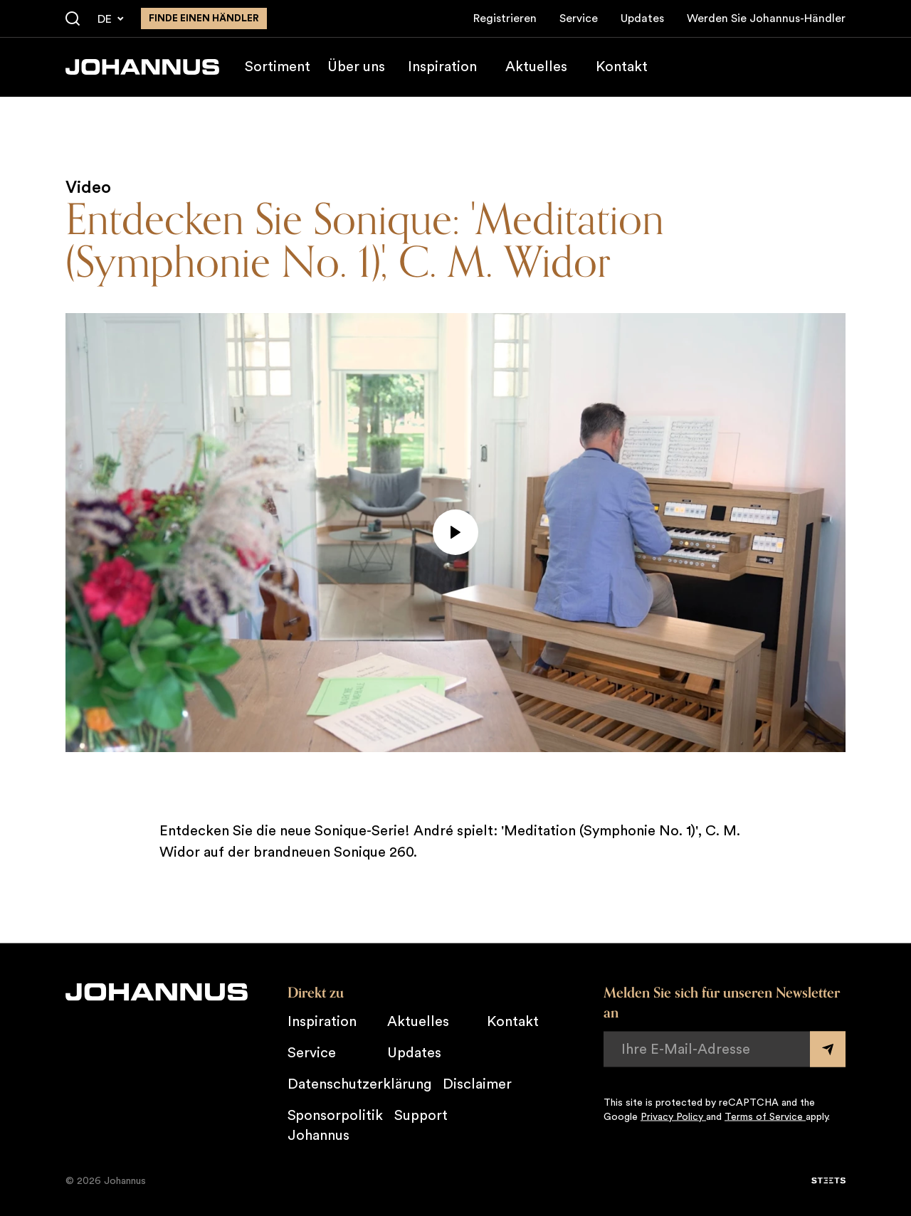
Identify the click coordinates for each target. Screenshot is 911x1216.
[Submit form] (828, 1049)
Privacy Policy (673, 1116)
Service (578, 18)
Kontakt (622, 67)
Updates (642, 18)
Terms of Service (765, 1116)
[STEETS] (828, 1180)
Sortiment (277, 67)
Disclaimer (477, 1084)
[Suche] (72, 19)
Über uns (356, 67)
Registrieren (505, 18)
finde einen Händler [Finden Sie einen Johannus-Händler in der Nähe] (204, 18)
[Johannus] (142, 67)
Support (421, 1115)
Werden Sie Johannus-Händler (766, 18)
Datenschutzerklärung (359, 1084)
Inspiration (442, 67)
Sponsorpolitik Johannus (335, 1125)
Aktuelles (536, 67)
